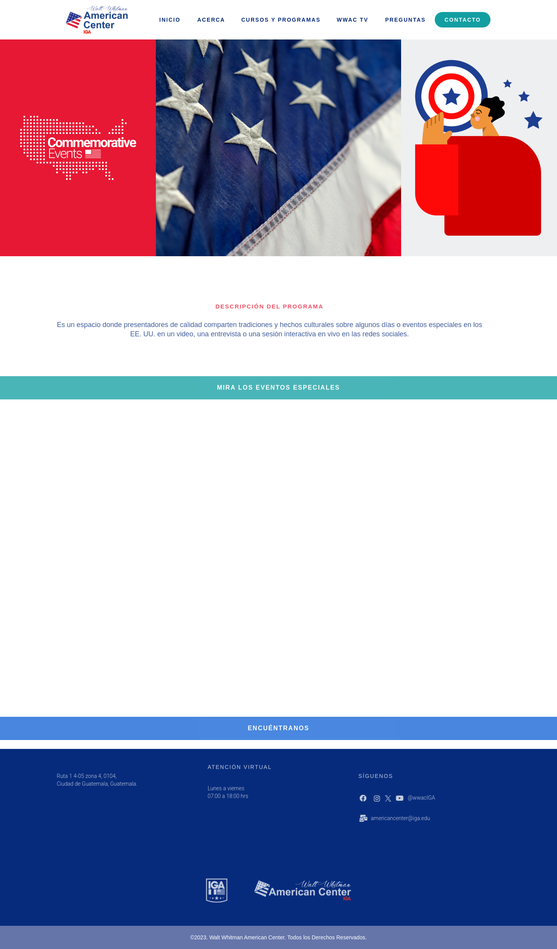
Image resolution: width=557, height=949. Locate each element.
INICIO (170, 20)
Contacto (462, 20)
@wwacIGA (439, 798)
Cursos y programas (281, 20)
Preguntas (405, 20)
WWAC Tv (353, 20)
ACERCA (211, 20)
